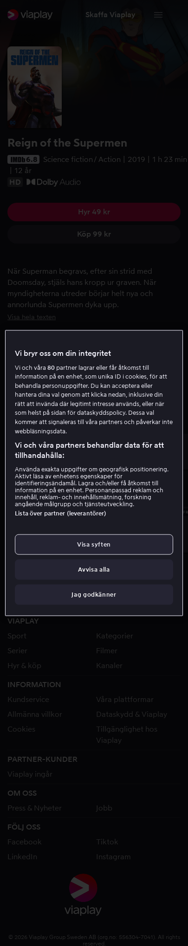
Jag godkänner (93, 594)
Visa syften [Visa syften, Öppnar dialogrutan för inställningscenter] (94, 544)
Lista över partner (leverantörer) (60, 512)
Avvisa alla (94, 569)
